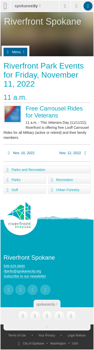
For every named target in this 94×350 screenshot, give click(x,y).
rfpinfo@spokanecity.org (22, 271)
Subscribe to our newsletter (25, 276)
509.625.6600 (14, 266)
